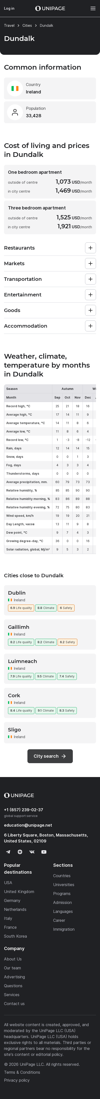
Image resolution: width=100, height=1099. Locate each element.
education (28, 825)
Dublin (17, 593)
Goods (12, 310)
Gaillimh (18, 627)
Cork (14, 695)
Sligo (14, 730)
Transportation (23, 279)
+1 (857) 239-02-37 (23, 809)
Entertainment (22, 295)
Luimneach (22, 661)
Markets (14, 263)
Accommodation (25, 326)
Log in (9, 8)
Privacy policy (17, 1080)
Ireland (19, 600)
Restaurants (19, 248)
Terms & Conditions (22, 1072)
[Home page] (50, 8)
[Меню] (90, 8)
